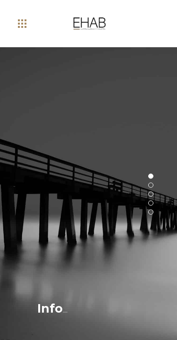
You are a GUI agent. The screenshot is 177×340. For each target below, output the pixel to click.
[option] (88, 193)
